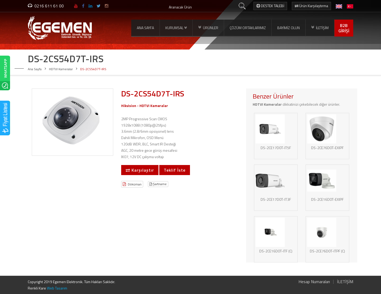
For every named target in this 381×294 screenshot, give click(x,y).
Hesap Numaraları (314, 281)
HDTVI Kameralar (61, 69)
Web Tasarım (57, 288)
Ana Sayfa (35, 69)
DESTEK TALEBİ (270, 5)
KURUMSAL (176, 28)
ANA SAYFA (145, 27)
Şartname (158, 183)
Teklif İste (174, 170)
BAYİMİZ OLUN (288, 27)
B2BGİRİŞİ (343, 28)
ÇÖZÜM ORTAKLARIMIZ (248, 27)
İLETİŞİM (320, 27)
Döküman (132, 184)
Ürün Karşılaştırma (311, 5)
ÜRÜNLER (208, 27)
